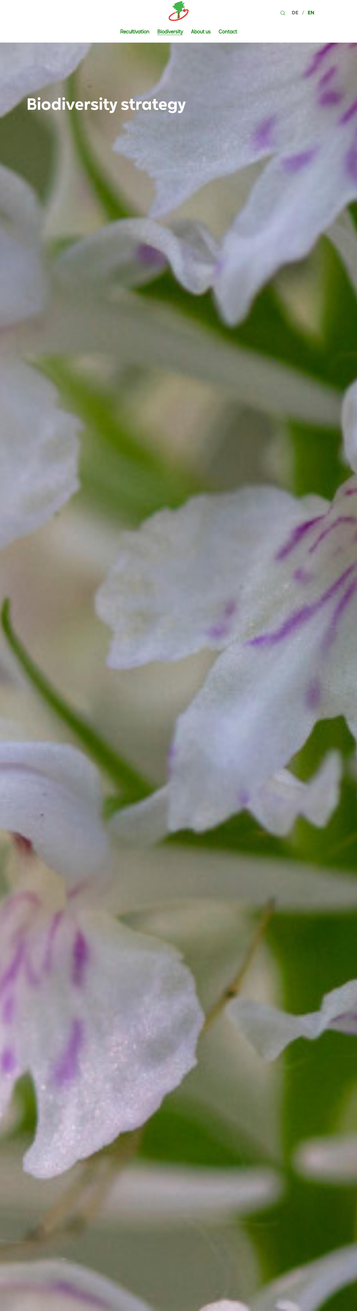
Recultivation (134, 31)
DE (295, 12)
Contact (228, 31)
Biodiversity (170, 31)
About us (201, 31)
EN (311, 12)
